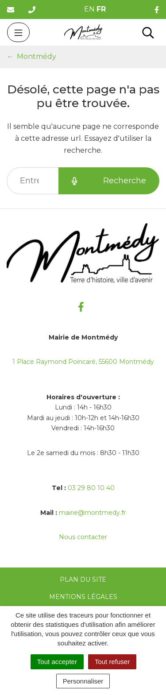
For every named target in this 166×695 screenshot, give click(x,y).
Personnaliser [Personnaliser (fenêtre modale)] (83, 681)
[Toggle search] (148, 32)
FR (101, 9)
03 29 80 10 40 (91, 488)
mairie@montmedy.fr (92, 513)
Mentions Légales (83, 597)
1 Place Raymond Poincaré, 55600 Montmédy (83, 362)
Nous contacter (83, 537)
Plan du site (83, 579)
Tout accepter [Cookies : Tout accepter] (57, 661)
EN (89, 9)
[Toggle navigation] (18, 32)
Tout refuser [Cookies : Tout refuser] (112, 661)
